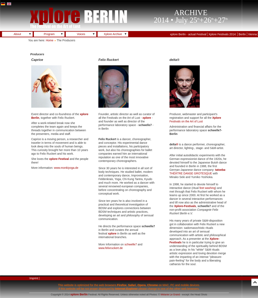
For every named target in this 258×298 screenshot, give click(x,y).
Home (49, 40)
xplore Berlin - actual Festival (188, 34)
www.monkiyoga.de (66, 167)
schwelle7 (131, 244)
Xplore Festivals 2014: (222, 34)
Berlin (242, 34)
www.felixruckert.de (110, 248)
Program (49, 34)
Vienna (252, 34)
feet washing (207, 188)
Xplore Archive (113, 34)
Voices (81, 34)
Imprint (33, 278)
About (17, 34)
